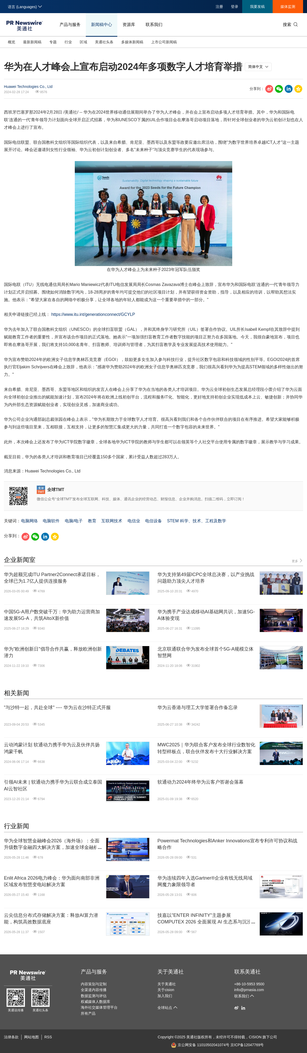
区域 (83, 42)
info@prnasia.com (249, 990)
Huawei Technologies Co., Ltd (28, 86)
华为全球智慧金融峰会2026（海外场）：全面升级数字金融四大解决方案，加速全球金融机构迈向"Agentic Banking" (53, 844)
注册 (219, 6)
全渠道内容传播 (94, 990)
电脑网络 (29, 521)
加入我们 (164, 996)
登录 (234, 6)
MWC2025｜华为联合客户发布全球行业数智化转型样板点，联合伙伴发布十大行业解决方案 (206, 748)
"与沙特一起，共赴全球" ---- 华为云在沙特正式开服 (57, 707)
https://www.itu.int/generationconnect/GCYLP (93, 314)
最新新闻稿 (32, 42)
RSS (48, 1037)
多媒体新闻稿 (132, 42)
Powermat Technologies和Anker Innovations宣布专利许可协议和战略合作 (227, 844)
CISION (255, 1037)
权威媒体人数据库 (95, 1001)
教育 (92, 521)
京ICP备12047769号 (247, 1045)
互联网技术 (111, 521)
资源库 (129, 24)
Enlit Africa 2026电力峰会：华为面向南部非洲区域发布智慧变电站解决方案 (51, 881)
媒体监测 (287, 6)
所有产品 (88, 1013)
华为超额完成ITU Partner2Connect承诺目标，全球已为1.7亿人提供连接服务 (52, 578)
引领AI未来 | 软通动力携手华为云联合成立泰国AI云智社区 (53, 785)
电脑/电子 (74, 521)
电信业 (134, 521)
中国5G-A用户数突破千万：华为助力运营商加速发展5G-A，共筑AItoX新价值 (52, 615)
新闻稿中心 (101, 24)
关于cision (165, 990)
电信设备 (153, 521)
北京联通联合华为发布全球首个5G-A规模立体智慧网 (205, 652)
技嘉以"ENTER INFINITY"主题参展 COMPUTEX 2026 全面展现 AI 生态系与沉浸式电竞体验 (206, 919)
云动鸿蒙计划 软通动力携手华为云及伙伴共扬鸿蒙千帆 (52, 748)
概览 (11, 42)
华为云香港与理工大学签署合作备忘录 (197, 707)
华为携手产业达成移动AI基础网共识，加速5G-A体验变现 (206, 615)
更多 (297, 561)
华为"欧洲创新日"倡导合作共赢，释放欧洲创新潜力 (53, 652)
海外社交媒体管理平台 (99, 1007)
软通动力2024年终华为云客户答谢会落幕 (200, 782)
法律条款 (11, 1037)
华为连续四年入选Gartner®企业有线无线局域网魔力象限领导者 (204, 881)
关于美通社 (170, 972)
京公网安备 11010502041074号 (200, 1045)
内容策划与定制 (94, 984)
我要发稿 (257, 6)
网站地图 (31, 1037)
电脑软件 (51, 521)
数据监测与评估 (94, 996)
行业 (68, 42)
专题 (53, 42)
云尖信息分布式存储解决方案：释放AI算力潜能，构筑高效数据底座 (51, 918)
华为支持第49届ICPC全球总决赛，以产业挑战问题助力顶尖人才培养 (205, 578)
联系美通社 (247, 972)
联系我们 (154, 24)
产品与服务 (70, 24)
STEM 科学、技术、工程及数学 (196, 521)
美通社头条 (104, 42)
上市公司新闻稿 (164, 42)
